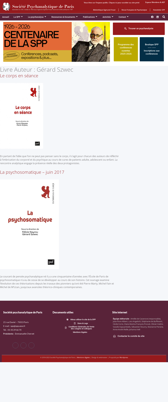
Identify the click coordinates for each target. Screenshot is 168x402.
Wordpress (124, 357)
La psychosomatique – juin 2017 (32, 172)
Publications (90, 17)
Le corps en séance (19, 76)
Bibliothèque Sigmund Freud (104, 10)
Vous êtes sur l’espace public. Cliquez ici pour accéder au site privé (111, 2)
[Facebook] (15, 345)
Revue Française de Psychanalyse (134, 10)
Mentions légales (83, 357)
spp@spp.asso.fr (18, 326)
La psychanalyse (37, 17)
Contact (124, 17)
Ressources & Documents (64, 17)
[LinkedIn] (31, 345)
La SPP (18, 17)
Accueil (5, 17)
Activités (108, 17)
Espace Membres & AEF (155, 2)
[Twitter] (23, 345)
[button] (164, 17)
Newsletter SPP (159, 10)
